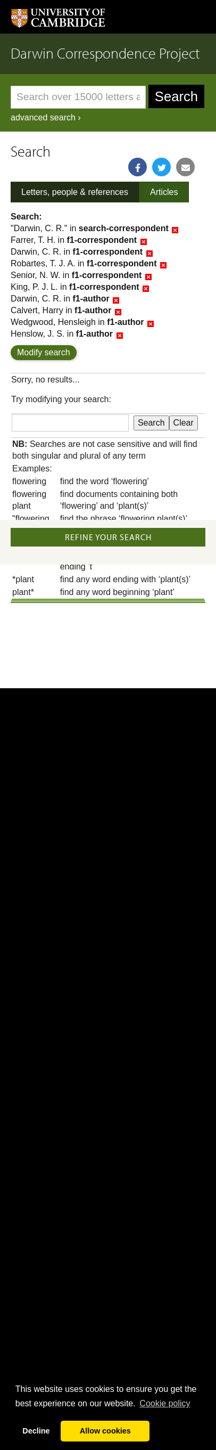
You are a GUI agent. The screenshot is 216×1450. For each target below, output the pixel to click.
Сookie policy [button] (164, 1403)
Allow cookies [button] (105, 1431)
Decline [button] (35, 1431)
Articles (164, 192)
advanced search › (46, 117)
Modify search (43, 352)
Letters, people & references (74, 192)
